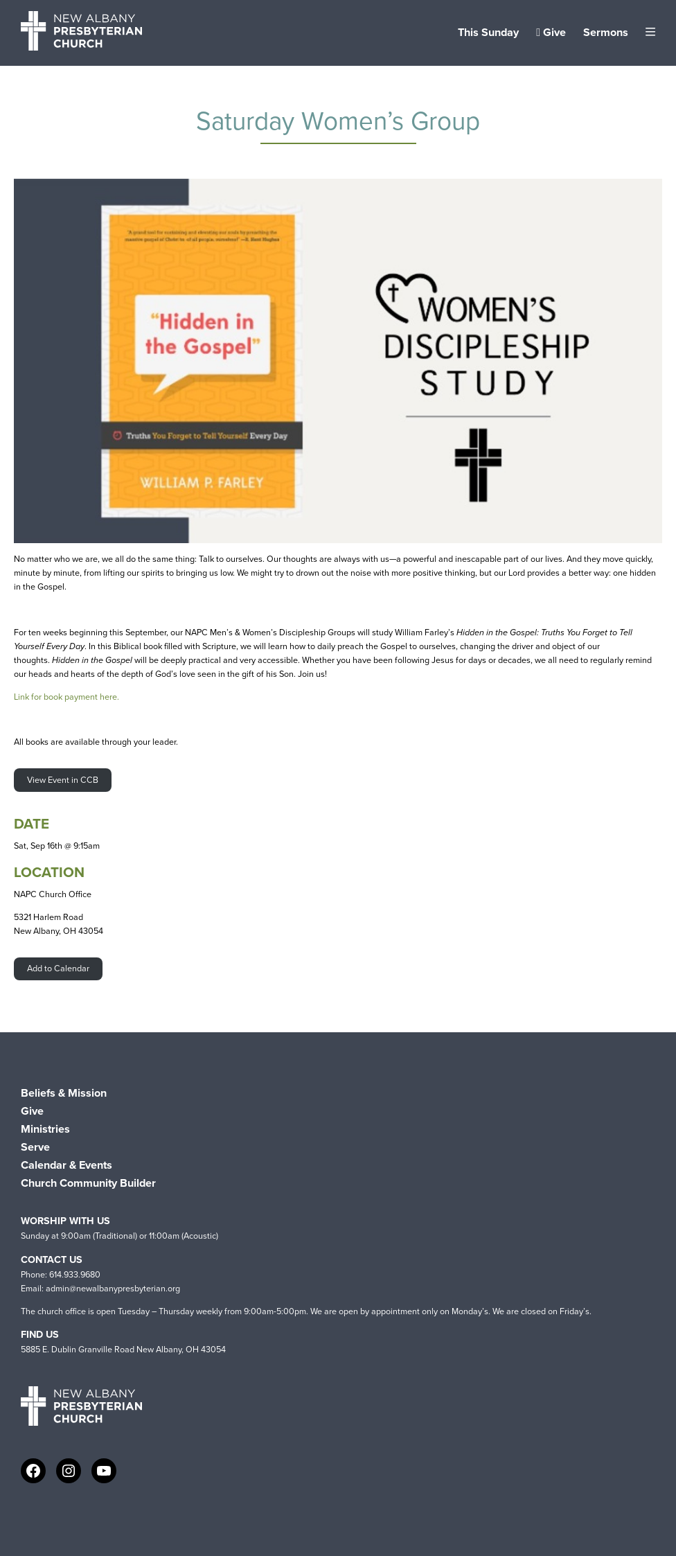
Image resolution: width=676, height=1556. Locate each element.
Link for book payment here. (66, 696)
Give (551, 32)
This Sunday (488, 32)
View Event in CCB (62, 779)
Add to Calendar (58, 968)
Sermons (605, 32)
